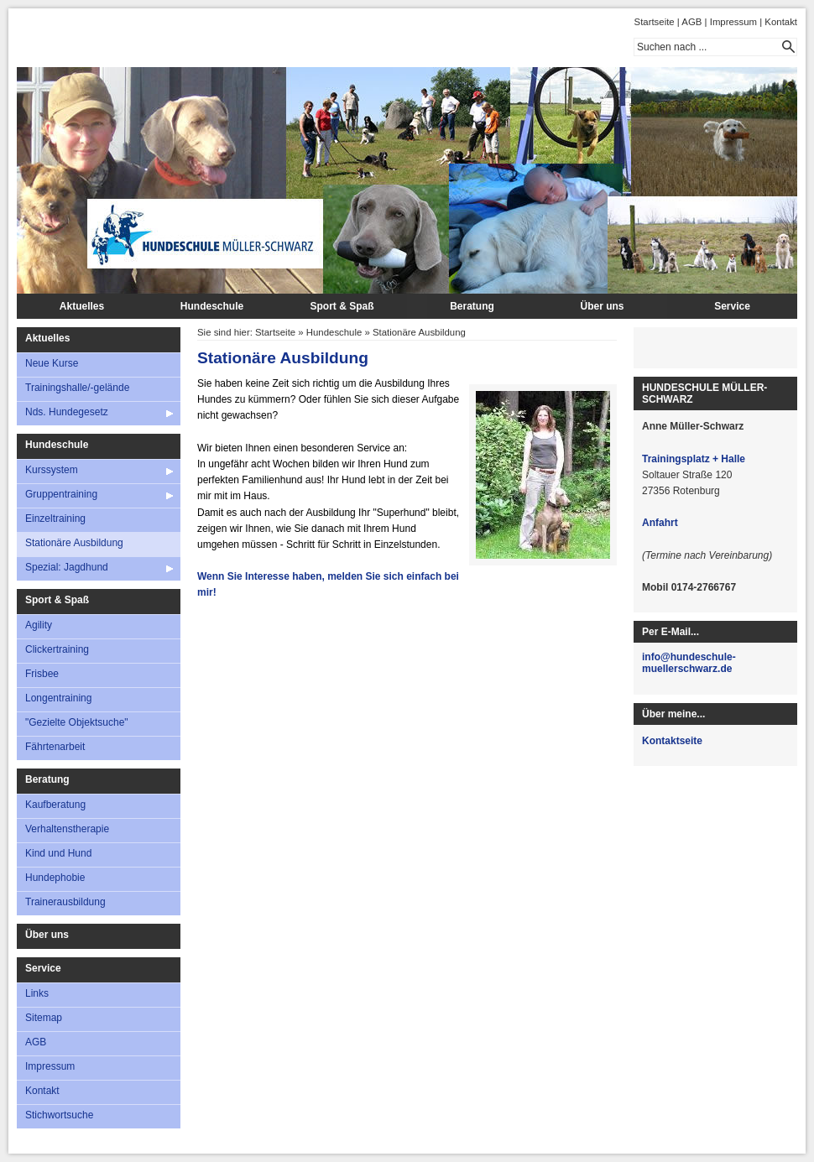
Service (732, 306)
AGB (691, 22)
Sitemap (43, 1018)
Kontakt (780, 22)
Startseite (654, 22)
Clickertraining (57, 649)
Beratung (472, 306)
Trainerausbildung (65, 902)
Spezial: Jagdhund (66, 567)
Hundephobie (55, 877)
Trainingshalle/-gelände (77, 387)
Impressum (733, 22)
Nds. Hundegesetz (66, 412)
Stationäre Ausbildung (74, 543)
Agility (38, 625)
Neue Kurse (51, 363)
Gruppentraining (61, 494)
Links (37, 993)
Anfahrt (660, 523)
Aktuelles (82, 306)
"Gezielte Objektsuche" (76, 722)
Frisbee (42, 674)
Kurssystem (51, 470)
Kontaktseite (672, 741)
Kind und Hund (58, 853)
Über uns (602, 306)
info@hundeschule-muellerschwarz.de (689, 663)
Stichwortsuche (59, 1115)
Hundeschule (211, 306)
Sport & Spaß (341, 306)
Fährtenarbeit (55, 747)
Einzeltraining (55, 518)
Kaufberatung (55, 804)
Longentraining (58, 698)
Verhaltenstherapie (67, 829)
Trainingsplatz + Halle (693, 459)
